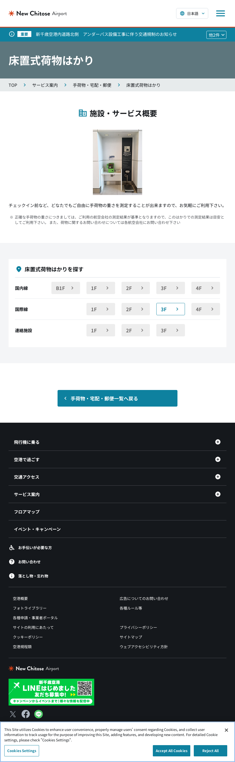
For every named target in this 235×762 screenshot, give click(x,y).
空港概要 (20, 598)
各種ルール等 (131, 608)
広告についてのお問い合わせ (144, 598)
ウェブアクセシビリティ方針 (144, 646)
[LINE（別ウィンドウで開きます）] (38, 716)
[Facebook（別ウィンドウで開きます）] (25, 714)
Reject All (210, 753)
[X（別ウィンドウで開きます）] (13, 714)
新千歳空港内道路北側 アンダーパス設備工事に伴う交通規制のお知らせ (106, 34)
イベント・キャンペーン (37, 529)
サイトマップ (131, 637)
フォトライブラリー (30, 608)
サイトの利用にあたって (33, 627)
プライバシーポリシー (138, 627)
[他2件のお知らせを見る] (216, 35)
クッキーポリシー (28, 637)
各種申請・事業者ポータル (35, 617)
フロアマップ (27, 511)
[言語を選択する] (192, 13)
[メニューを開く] (220, 13)
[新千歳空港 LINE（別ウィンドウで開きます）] (51, 691)
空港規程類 (22, 646)
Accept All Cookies (171, 753)
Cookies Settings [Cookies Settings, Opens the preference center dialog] (21, 753)
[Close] (226, 733)
